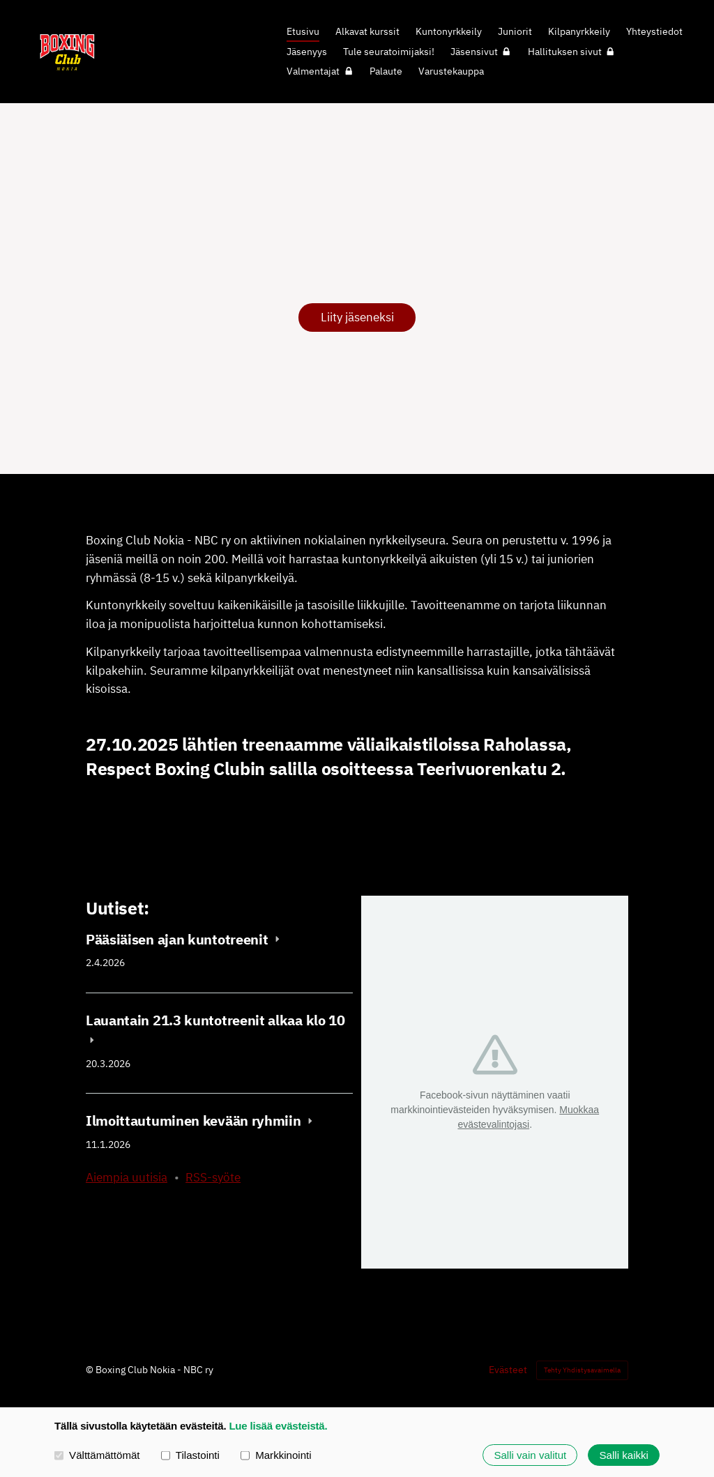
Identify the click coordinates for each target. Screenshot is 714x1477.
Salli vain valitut (530, 1455)
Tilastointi (190, 1454)
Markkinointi (276, 1454)
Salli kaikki (624, 1455)
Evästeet (508, 1370)
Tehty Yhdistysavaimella (582, 1370)
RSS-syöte (213, 1177)
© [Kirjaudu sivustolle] (91, 1369)
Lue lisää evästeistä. (278, 1426)
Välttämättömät (97, 1454)
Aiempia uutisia (126, 1177)
